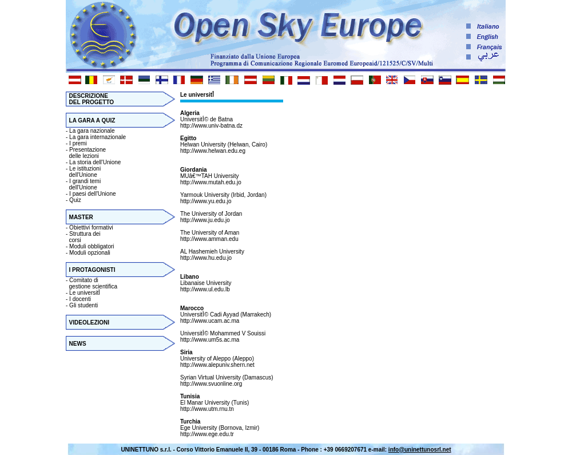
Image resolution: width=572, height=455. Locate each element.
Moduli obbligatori (91, 246)
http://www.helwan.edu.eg (212, 151)
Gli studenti (83, 305)
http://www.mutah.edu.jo (210, 182)
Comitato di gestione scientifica (91, 283)
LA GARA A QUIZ (92, 120)
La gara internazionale (97, 137)
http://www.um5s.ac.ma (209, 340)
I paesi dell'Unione (92, 194)
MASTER (81, 217)
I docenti (80, 299)
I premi (78, 143)
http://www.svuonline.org (211, 384)
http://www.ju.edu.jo (205, 220)
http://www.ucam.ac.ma (209, 321)
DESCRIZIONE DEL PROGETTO (90, 99)
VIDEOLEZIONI (89, 322)
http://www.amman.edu (209, 239)
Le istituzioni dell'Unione (83, 171)
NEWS (77, 344)
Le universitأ (85, 293)
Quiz (75, 200)
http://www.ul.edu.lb (205, 289)
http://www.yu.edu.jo (206, 201)
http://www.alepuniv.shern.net (217, 365)
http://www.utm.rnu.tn (207, 409)
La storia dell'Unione (95, 162)
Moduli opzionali (89, 253)
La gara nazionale (92, 131)
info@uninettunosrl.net (419, 449)
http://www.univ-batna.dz (211, 125)
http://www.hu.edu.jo (206, 258)
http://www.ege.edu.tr (207, 434)
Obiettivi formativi (91, 227)
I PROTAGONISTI (92, 270)
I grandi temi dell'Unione (83, 184)
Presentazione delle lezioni (86, 153)
